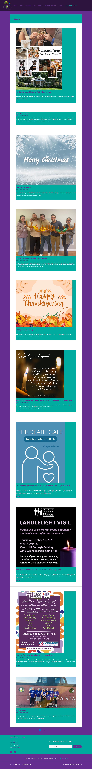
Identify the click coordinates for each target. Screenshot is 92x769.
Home (26, 757)
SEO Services (75, 763)
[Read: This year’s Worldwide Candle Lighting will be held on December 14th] (40, 373)
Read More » (18, 101)
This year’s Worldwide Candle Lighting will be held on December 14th (44, 400)
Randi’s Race (21, 710)
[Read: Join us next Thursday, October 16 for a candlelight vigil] (46, 537)
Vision (29, 757)
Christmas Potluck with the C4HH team (31, 258)
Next (80, 730)
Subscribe (77, 746)
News (40, 757)
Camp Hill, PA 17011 (14, 742)
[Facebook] (11, 752)
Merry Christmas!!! (23, 187)
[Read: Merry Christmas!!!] (46, 160)
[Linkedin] (15, 752)
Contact (54, 757)
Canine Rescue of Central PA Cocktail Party (33, 92)
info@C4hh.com (16, 747)
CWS (81, 763)
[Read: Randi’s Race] (46, 692)
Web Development (66, 763)
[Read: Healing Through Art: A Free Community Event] (40, 621)
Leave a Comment (20, 94)
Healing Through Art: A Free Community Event (35, 655)
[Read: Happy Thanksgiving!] (44, 303)
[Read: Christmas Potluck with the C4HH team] (46, 232)
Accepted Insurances (46, 757)
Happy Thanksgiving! (24, 329)
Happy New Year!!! (23, 113)
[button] (41, 5)
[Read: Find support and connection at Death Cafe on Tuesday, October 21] (40, 452)
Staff (37, 757)
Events (26, 94)
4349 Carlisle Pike (14, 741)
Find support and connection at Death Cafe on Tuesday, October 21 (43, 485)
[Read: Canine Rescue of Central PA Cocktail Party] (39, 58)
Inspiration (33, 757)
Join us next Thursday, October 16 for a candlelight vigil (38, 569)
